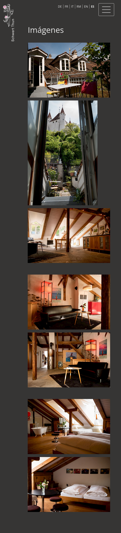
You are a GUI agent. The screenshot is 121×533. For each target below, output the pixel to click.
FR (66, 7)
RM (79, 7)
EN (86, 7)
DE (60, 7)
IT (72, 7)
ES (92, 7)
